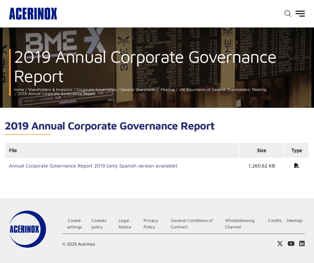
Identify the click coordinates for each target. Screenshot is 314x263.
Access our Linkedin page (302, 244)
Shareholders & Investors (49, 90)
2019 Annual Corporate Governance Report (56, 94)
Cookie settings (74, 223)
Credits (274, 220)
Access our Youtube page (291, 244)
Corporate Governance (96, 90)
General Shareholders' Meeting (147, 90)
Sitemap (294, 220)
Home (19, 90)
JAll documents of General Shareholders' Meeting (222, 90)
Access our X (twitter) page (280, 244)
